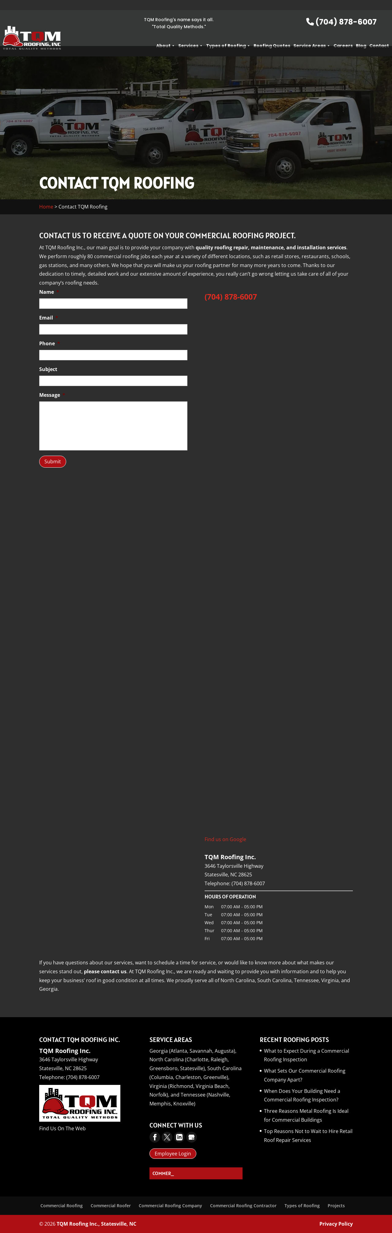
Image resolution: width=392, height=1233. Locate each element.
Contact (379, 36)
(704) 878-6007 (341, 11)
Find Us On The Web (62, 1128)
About (165, 35)
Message (52, 395)
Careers (343, 36)
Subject (48, 369)
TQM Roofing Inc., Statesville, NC (96, 1223)
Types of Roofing (228, 35)
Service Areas (311, 35)
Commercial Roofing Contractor (243, 1205)
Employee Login (173, 1153)
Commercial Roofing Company (170, 1205)
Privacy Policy (336, 1223)
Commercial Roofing (61, 1205)
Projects (336, 1205)
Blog (361, 36)
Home (46, 206)
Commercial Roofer (111, 1205)
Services (190, 35)
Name (49, 292)
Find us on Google (225, 839)
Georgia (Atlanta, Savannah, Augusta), (192, 1050)
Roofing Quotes (272, 36)
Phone (49, 343)
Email (48, 318)
